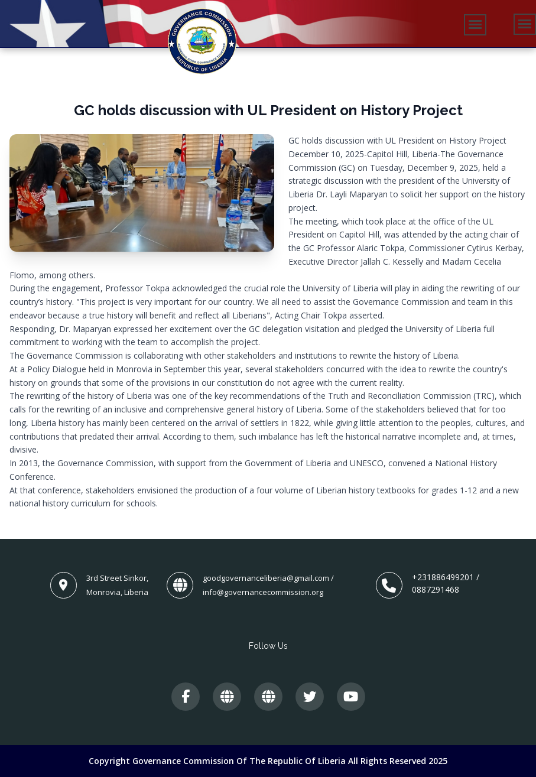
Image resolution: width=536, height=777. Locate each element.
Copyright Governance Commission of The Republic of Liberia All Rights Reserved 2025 (268, 760)
